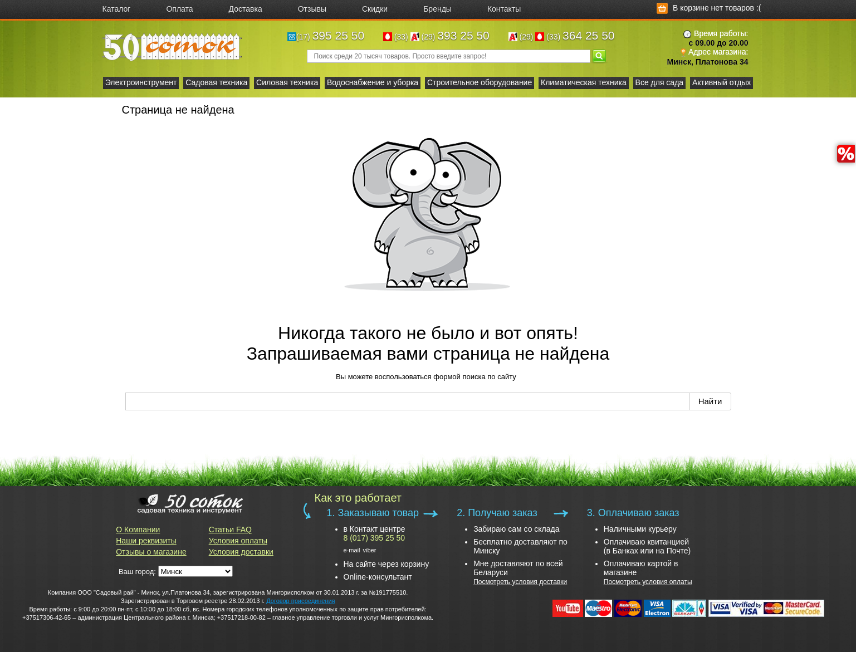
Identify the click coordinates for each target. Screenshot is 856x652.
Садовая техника (216, 82)
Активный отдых (721, 82)
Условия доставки (241, 551)
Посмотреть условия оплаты (648, 582)
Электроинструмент (141, 82)
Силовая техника (287, 82)
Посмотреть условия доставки (520, 582)
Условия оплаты (238, 540)
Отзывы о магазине (151, 551)
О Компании (138, 529)
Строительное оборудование (479, 82)
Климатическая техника (584, 82)
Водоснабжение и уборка (372, 82)
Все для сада (659, 82)
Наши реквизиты (146, 540)
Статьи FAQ (230, 529)
